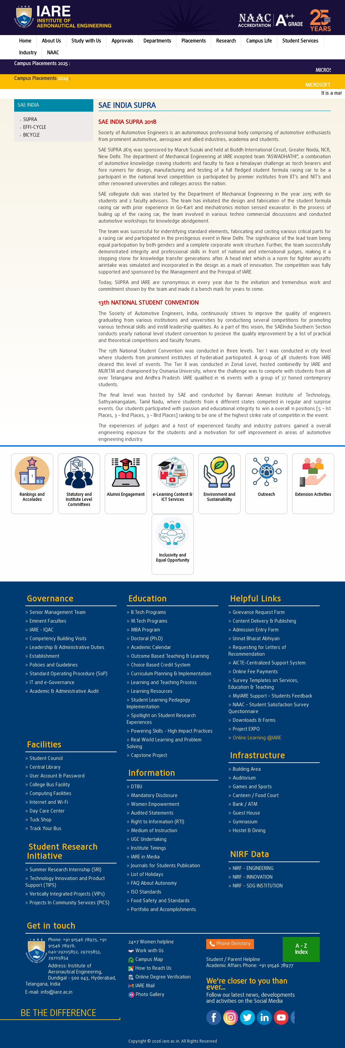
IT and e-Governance (52, 682)
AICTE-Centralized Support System (269, 663)
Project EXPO (246, 729)
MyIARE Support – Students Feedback (272, 696)
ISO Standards (146, 892)
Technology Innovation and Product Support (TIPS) (65, 882)
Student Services (300, 41)
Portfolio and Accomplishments (163, 909)
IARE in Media (145, 857)
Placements (194, 41)
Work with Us (146, 951)
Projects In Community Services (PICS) (69, 903)
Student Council (46, 758)
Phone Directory (230, 943)
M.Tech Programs (149, 621)
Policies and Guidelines (54, 665)
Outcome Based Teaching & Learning (170, 656)
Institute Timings (148, 848)
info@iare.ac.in (56, 992)
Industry (28, 53)
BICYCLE (31, 135)
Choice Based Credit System (160, 665)
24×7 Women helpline (151, 942)
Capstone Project (149, 755)
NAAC (53, 53)
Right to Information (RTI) (157, 822)
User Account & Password (57, 776)
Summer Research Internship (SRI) (65, 870)
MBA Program (145, 630)
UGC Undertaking (148, 839)
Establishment (44, 656)
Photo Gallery (146, 994)
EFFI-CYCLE (34, 127)
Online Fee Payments (255, 672)
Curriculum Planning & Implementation (171, 674)
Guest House (246, 813)
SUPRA (30, 119)
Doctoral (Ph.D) (147, 639)
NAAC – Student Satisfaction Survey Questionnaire (268, 708)
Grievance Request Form (259, 612)
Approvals (122, 41)
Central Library (45, 767)
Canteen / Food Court (256, 795)
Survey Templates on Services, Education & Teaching (263, 684)
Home (25, 41)
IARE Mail (141, 986)
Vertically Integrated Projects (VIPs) (67, 894)
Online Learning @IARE (257, 738)
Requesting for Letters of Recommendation (257, 651)
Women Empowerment (155, 804)
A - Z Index (301, 949)
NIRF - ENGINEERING (253, 868)
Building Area (247, 769)
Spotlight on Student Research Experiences (161, 719)
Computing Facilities (50, 793)
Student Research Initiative (62, 851)
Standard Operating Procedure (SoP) (68, 674)
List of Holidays (147, 874)
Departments (157, 41)
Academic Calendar (151, 647)
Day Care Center (47, 811)
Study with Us (86, 41)
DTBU (136, 787)
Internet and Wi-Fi (49, 802)
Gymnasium (245, 822)
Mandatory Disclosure (154, 795)
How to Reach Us (149, 968)
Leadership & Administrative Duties (67, 647)
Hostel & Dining (249, 830)
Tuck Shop (41, 820)
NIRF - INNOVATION (253, 877)
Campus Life (259, 41)
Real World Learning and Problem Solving (164, 743)
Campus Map (145, 959)
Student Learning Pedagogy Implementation (158, 704)
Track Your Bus (45, 828)
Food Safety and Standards (160, 901)
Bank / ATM (245, 804)
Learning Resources (151, 691)
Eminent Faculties (48, 621)
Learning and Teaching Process (164, 682)
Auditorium (244, 778)
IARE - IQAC (42, 630)
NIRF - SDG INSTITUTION (258, 886)
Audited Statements (152, 813)
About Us (51, 41)
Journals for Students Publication (165, 866)
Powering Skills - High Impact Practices (172, 731)
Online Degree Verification (159, 977)
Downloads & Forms (254, 720)
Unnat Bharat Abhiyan (256, 639)
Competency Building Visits (58, 639)
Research (226, 41)
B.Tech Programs (148, 612)
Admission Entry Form (256, 630)
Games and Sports (252, 787)
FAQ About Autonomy (154, 883)
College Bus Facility (50, 785)
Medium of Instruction (154, 830)
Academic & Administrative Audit (64, 691)
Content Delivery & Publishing (264, 621)
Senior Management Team (58, 612)
